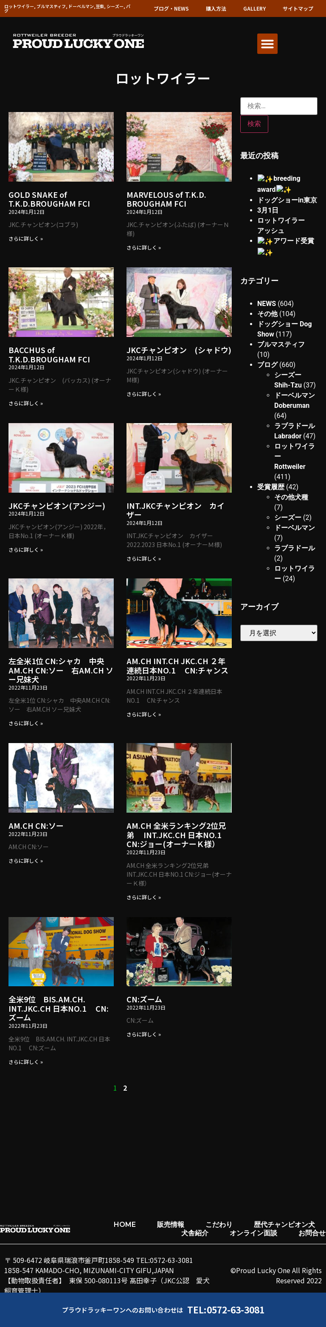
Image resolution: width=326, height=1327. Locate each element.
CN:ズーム (144, 998)
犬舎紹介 (194, 1233)
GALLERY (254, 8)
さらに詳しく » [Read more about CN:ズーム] (143, 1034)
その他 (267, 301)
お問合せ (312, 1233)
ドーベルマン (294, 515)
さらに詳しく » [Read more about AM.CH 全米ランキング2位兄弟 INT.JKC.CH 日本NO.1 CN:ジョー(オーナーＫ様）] (143, 897)
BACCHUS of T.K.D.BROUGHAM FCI (49, 354)
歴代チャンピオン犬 (284, 1224)
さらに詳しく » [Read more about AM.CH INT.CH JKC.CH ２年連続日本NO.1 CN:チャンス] (143, 714)
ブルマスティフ (281, 331)
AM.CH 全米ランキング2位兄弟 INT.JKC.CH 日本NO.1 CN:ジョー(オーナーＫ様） (176, 834)
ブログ (267, 352)
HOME (125, 1224)
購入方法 (216, 8)
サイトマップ (298, 8)
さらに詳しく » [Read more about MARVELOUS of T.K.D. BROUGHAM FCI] (143, 247)
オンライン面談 (253, 1233)
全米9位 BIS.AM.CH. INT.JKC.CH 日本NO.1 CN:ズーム (58, 1008)
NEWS (266, 290)
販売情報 (170, 1224)
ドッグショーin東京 (287, 199)
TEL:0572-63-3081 (225, 1309)
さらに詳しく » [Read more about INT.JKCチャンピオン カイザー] (143, 558)
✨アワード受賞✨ (286, 240)
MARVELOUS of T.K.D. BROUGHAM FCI (166, 199)
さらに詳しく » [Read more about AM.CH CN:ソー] (25, 860)
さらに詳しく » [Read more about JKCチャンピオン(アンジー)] (25, 549)
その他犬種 (291, 484)
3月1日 (267, 209)
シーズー (287, 504)
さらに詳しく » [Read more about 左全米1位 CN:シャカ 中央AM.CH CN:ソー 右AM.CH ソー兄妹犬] (25, 723)
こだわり (219, 1224)
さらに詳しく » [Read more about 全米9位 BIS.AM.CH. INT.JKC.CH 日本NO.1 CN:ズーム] (25, 1061)
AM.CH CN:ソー (36, 825)
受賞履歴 (270, 474)
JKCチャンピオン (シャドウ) (178, 349)
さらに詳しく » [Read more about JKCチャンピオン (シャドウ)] (143, 393)
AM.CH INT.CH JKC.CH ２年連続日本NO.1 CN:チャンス (177, 665)
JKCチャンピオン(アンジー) (56, 505)
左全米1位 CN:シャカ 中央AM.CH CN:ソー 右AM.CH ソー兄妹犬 (60, 670)
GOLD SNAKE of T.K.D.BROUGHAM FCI (49, 199)
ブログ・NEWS (171, 8)
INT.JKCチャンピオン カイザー (175, 510)
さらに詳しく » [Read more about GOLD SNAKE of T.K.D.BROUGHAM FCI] (25, 238)
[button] (267, 44)
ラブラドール (294, 535)
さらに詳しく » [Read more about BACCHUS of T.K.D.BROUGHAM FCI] (25, 403)
